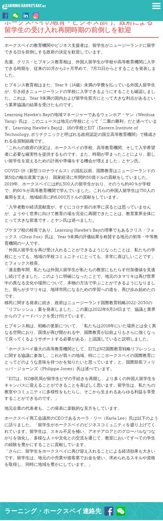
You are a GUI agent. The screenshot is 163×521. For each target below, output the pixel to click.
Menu (156, 6)
